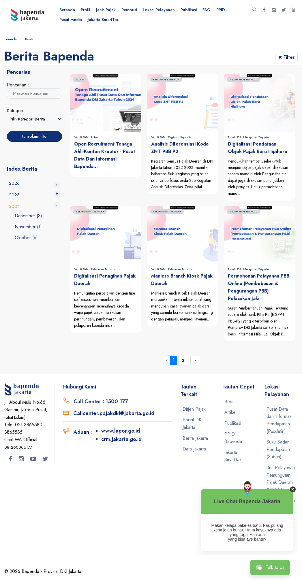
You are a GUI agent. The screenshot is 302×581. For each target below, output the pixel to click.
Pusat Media (70, 19)
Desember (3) (28, 215)
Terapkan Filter (34, 136)
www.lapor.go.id (120, 431)
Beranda (67, 10)
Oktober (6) (26, 237)
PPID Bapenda (233, 438)
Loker (94, 137)
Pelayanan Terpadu (257, 137)
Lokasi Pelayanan (159, 10)
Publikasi (189, 10)
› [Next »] (195, 360)
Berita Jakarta (195, 438)
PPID (220, 10)
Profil (85, 10)
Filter (286, 57)
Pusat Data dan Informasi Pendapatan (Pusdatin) (279, 420)
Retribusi (129, 10)
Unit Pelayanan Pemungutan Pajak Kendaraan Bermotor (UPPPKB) (281, 519)
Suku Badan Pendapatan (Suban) (278, 449)
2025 (14, 195)
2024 (14, 206)
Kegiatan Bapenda (179, 137)
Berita (230, 401)
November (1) (28, 226)
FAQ (206, 10)
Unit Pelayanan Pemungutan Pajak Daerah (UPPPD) (281, 478)
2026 (14, 183)
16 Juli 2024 (81, 137)
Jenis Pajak (106, 10)
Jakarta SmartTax (103, 19)
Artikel (230, 412)
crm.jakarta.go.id (121, 439)
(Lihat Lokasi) (14, 417)
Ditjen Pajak (194, 409)
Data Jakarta (194, 449)
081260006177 (18, 447)
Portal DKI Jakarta (192, 423)
